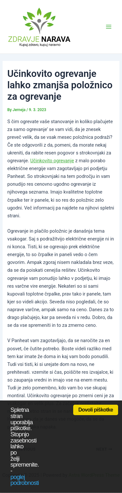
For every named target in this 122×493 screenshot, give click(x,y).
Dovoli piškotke (95, 410)
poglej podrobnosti (24, 479)
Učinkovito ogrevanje (52, 161)
